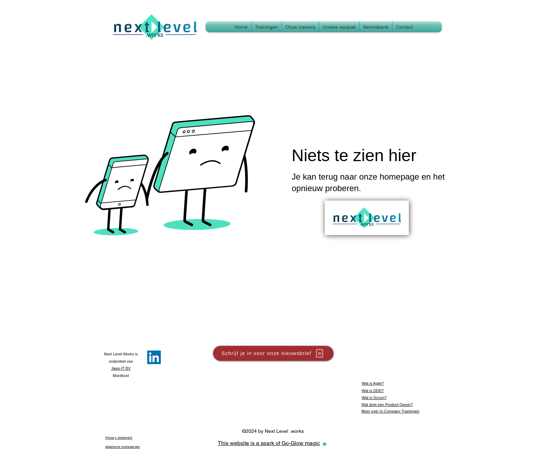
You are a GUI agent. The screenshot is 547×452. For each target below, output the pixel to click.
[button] (376, 27)
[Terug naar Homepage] (367, 218)
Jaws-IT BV (120, 368)
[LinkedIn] (154, 357)
